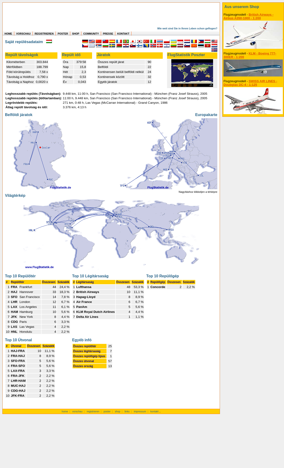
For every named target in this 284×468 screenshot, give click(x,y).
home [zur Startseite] (65, 411)
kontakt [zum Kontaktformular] (154, 411)
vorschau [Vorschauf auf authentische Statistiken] (77, 411)
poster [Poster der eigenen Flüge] (107, 411)
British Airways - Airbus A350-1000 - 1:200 (248, 16)
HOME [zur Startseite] (8, 33)
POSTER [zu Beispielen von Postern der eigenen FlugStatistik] (63, 33)
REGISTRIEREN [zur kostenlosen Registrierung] (44, 33)
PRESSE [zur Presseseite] (108, 33)
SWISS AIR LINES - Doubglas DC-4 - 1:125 (250, 82)
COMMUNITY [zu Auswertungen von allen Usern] (91, 33)
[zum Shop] (253, 7)
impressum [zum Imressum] (140, 411)
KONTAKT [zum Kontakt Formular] (123, 33)
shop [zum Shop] (117, 411)
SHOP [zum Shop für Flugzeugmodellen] (75, 33)
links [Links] (127, 411)
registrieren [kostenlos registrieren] (93, 411)
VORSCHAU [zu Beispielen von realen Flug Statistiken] (23, 33)
